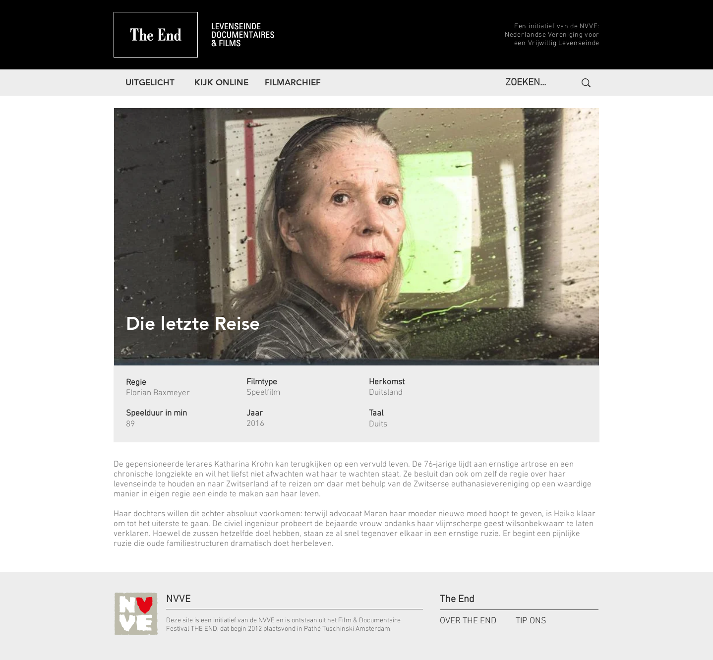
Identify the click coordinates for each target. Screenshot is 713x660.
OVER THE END (468, 621)
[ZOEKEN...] (528, 83)
